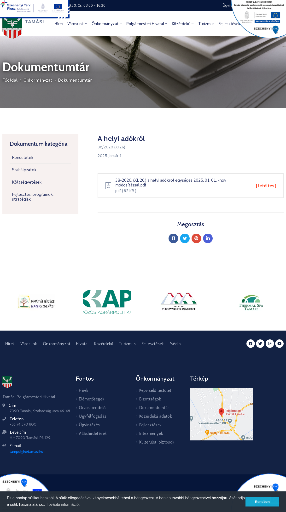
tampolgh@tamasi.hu (26, 451)
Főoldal (10, 80)
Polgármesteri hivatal (147, 23)
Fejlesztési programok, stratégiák (32, 197)
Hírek (59, 23)
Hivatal (82, 343)
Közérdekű (183, 23)
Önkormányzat (107, 23)
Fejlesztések (152, 343)
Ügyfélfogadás (92, 416)
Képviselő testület (155, 390)
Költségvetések (26, 182)
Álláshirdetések (93, 433)
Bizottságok (150, 399)
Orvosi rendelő (92, 407)
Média (175, 343)
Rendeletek (22, 157)
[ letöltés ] (266, 186)
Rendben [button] (262, 502)
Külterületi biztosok (157, 442)
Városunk (77, 23)
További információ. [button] (63, 504)
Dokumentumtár (75, 80)
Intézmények (151, 433)
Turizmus (206, 23)
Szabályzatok (24, 170)
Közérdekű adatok (155, 416)
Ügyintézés (89, 424)
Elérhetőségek (91, 399)
